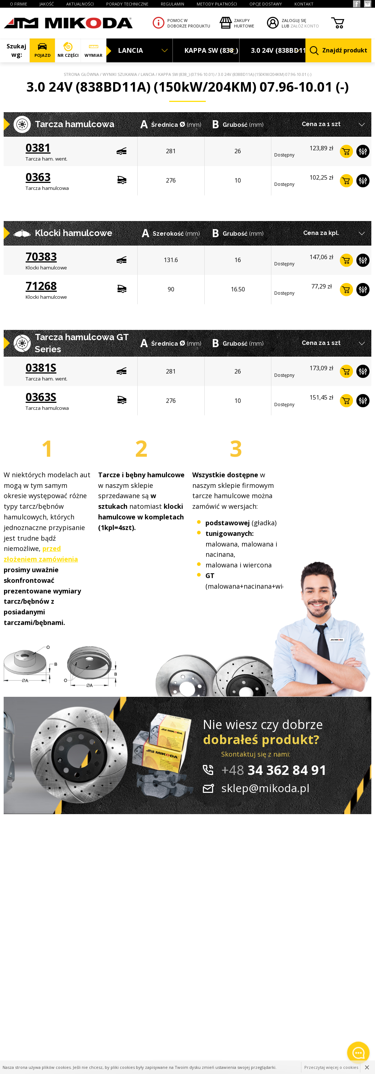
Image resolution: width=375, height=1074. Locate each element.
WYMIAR (93, 50)
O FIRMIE (18, 4)
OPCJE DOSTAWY (265, 4)
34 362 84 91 (274, 770)
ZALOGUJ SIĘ (294, 20)
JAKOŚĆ (47, 4)
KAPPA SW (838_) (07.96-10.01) (186, 74)
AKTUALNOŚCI (80, 4)
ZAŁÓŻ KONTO (304, 26)
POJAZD (42, 50)
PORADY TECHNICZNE (127, 4)
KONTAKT (303, 4)
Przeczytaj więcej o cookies (331, 1067)
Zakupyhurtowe (244, 23)
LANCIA (148, 74)
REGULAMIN (172, 4)
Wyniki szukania (120, 74)
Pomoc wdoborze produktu (188, 23)
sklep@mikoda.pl (265, 787)
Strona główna (81, 74)
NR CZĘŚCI (68, 50)
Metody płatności (217, 4)
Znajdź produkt (338, 50)
